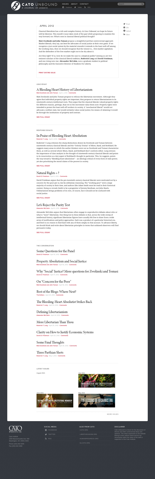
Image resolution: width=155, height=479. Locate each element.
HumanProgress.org (89, 470)
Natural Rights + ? (48, 204)
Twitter (78, 10)
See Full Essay (43, 148)
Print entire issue (47, 104)
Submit (128, 31)
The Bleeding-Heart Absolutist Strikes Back (64, 332)
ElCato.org (85, 474)
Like (127, 27)
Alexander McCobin (43, 239)
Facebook (67, 10)
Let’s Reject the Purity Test (53, 236)
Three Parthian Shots (50, 383)
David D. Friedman (43, 207)
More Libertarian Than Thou (55, 353)
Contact (84, 5)
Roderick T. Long (42, 170)
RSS (87, 10)
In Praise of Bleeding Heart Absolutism (62, 166)
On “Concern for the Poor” (54, 312)
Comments (72, 124)
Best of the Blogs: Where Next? (56, 322)
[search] (129, 5)
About (74, 5)
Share (128, 34)
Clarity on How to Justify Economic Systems (65, 363)
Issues (65, 5)
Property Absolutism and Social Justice (62, 292)
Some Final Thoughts (50, 373)
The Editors (40, 326)
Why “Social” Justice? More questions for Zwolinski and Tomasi (77, 302)
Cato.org (84, 461)
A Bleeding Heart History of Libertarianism (64, 120)
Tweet (128, 24)
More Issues (113, 445)
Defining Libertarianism (52, 343)
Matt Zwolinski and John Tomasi (47, 124)
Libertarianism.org (88, 465)
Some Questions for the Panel (56, 282)
